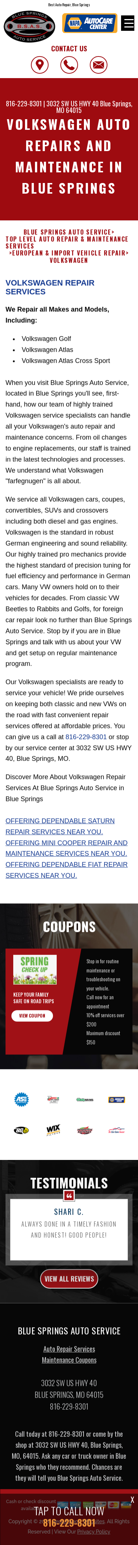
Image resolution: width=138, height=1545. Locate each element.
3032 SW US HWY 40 (72, 103)
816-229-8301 (24, 103)
